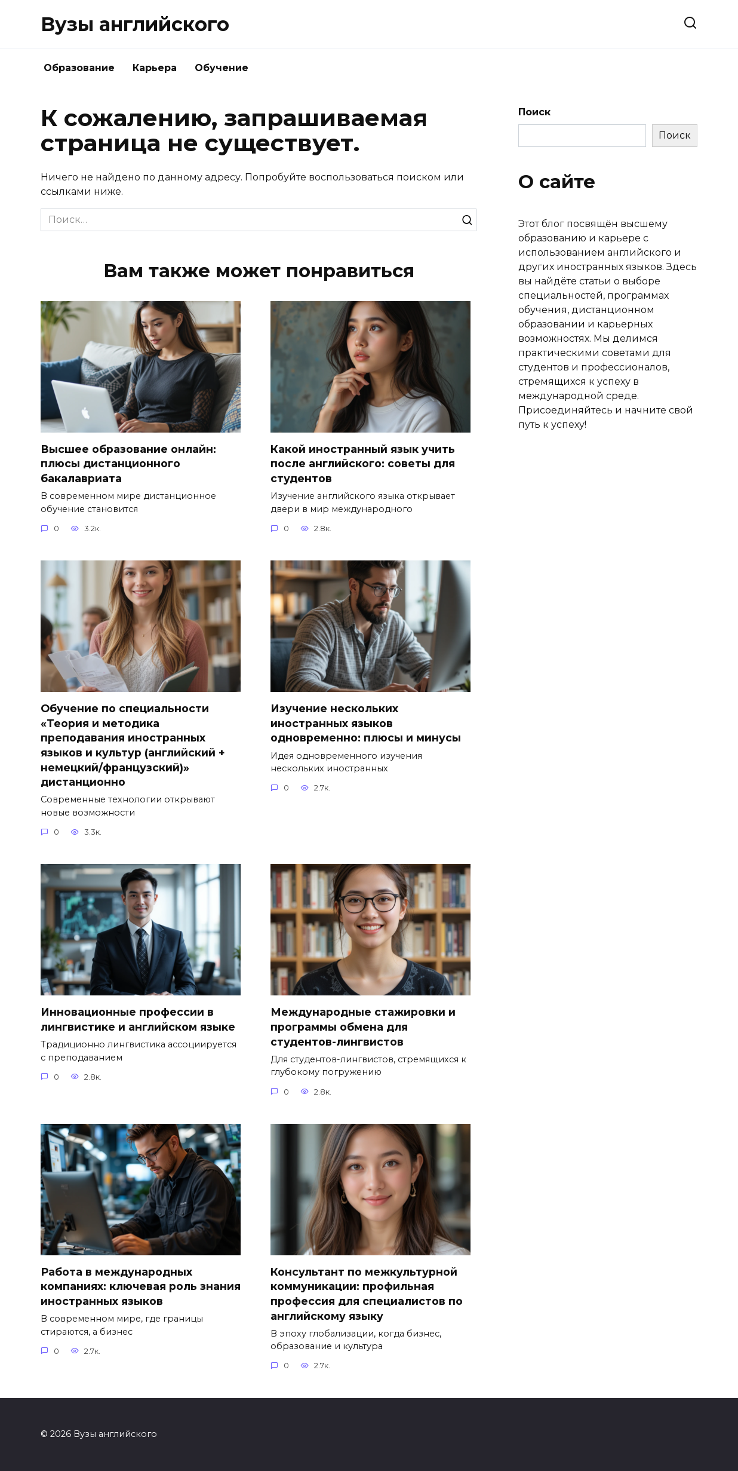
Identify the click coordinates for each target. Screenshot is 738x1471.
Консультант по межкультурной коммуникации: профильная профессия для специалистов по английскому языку (366, 1293)
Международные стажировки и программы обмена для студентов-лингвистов (363, 1027)
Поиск (534, 112)
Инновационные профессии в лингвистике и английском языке (138, 1020)
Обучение (221, 67)
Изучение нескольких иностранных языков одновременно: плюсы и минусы (365, 723)
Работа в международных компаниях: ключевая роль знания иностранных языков (141, 1286)
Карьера (155, 67)
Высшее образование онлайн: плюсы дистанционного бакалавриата (128, 464)
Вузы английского (135, 24)
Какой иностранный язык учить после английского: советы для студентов (362, 464)
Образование (79, 67)
